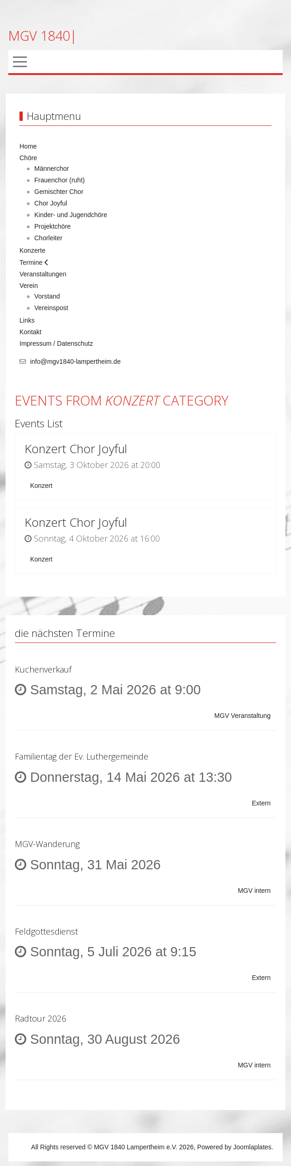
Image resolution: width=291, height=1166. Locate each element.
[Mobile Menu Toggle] (20, 62)
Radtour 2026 (40, 1018)
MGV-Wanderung (47, 843)
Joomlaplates (252, 1147)
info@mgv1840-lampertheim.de (75, 361)
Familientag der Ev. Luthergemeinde (81, 756)
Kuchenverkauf (43, 669)
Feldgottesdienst (46, 931)
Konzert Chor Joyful (76, 449)
